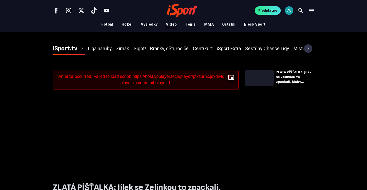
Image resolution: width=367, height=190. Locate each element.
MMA (209, 24)
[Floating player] (231, 77)
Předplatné (267, 10)
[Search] (301, 10)
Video (171, 24)
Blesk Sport (255, 24)
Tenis (190, 24)
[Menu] (311, 10)
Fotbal (107, 24)
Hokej (127, 24)
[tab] (69, 48)
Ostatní (229, 24)
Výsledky (149, 24)
